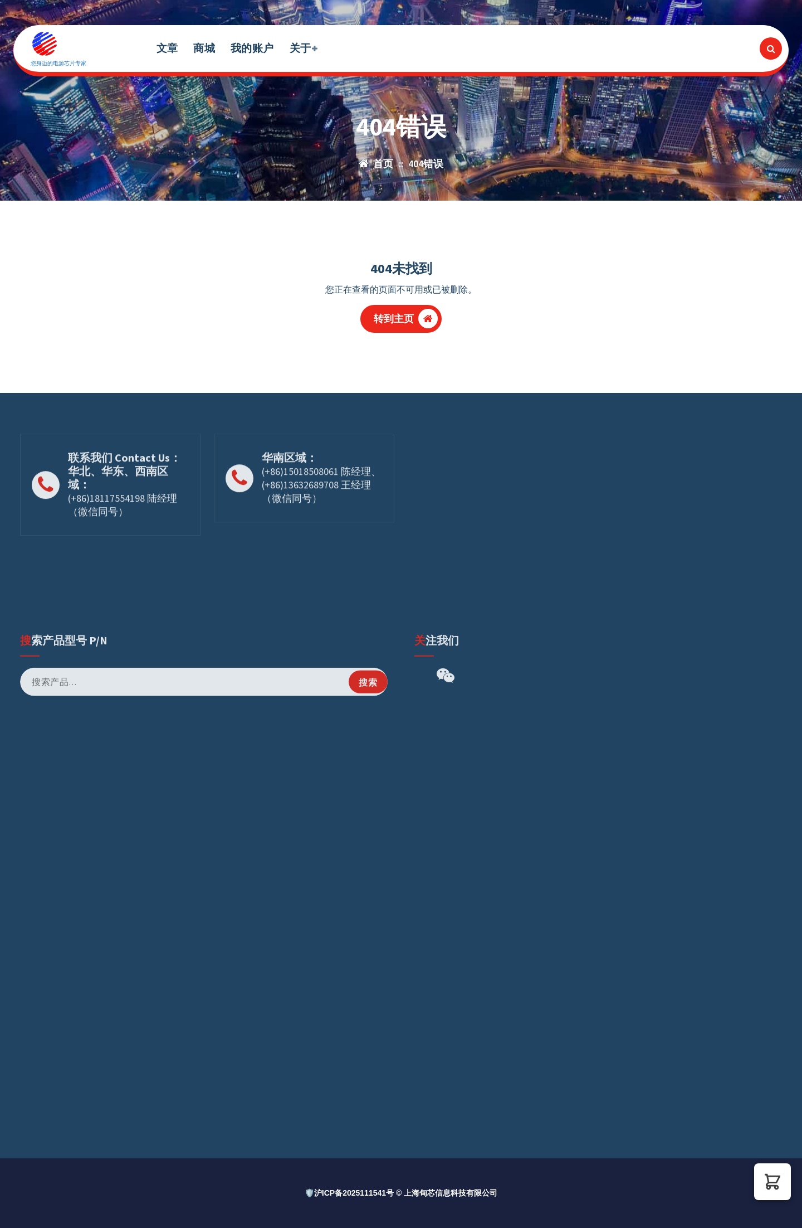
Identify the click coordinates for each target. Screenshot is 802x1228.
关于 (300, 48)
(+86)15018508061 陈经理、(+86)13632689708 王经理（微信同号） (321, 525)
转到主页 (406, 318)
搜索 (368, 898)
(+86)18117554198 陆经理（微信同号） (122, 545)
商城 (204, 48)
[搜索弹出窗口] (771, 48)
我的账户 (252, 48)
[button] (772, 1181)
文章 (167, 48)
